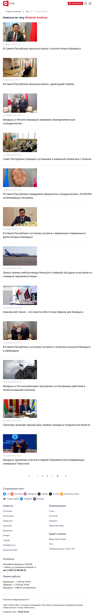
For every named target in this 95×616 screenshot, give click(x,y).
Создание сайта (9, 612)
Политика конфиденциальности (16, 599)
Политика (7, 511)
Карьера (53, 520)
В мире (6, 535)
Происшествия (10, 550)
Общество (8, 520)
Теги (27, 11)
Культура (7, 525)
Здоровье (7, 530)
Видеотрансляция (57, 539)
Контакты (53, 516)
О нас (51, 511)
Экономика (8, 516)
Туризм (6, 540)
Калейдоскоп (9, 545)
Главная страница (13, 11)
